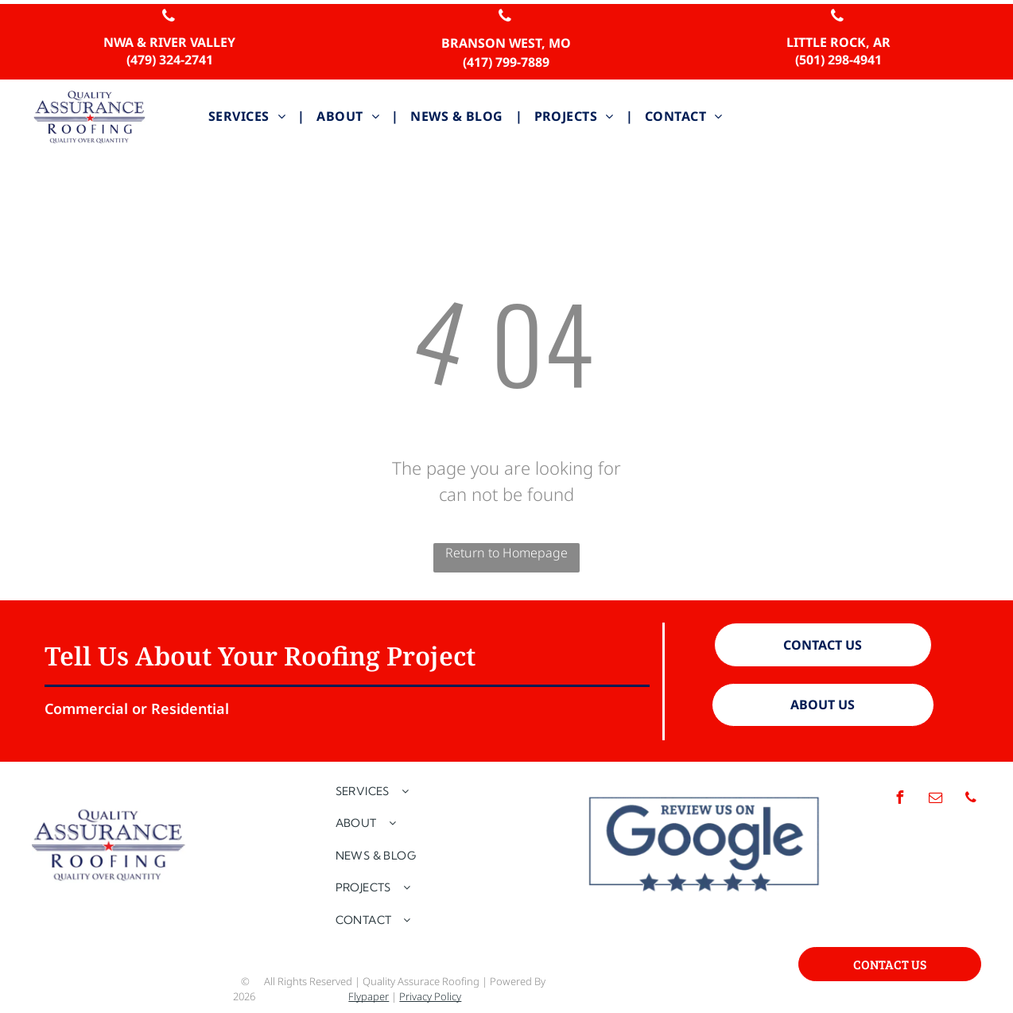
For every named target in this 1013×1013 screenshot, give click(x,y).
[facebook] (899, 799)
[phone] (168, 18)
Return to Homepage (506, 552)
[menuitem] (250, 116)
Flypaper (368, 996)
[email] (935, 799)
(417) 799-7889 (506, 62)
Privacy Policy (430, 996)
